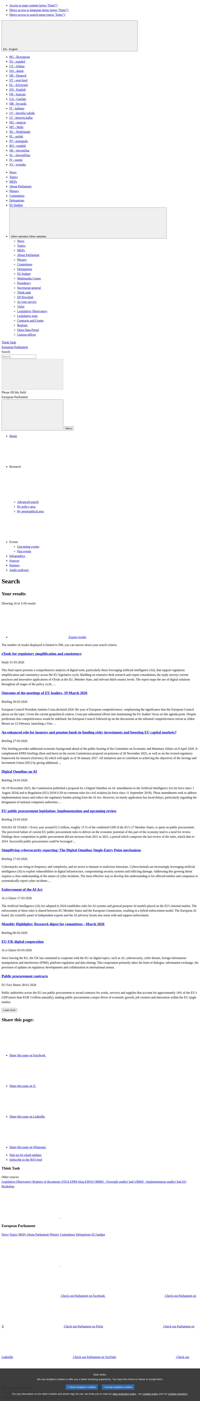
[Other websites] (88, 223)
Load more (9, 1010)
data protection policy (124, 1396)
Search (6, 351)
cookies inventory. (178, 1396)
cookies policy (150, 1396)
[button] (103, 469)
